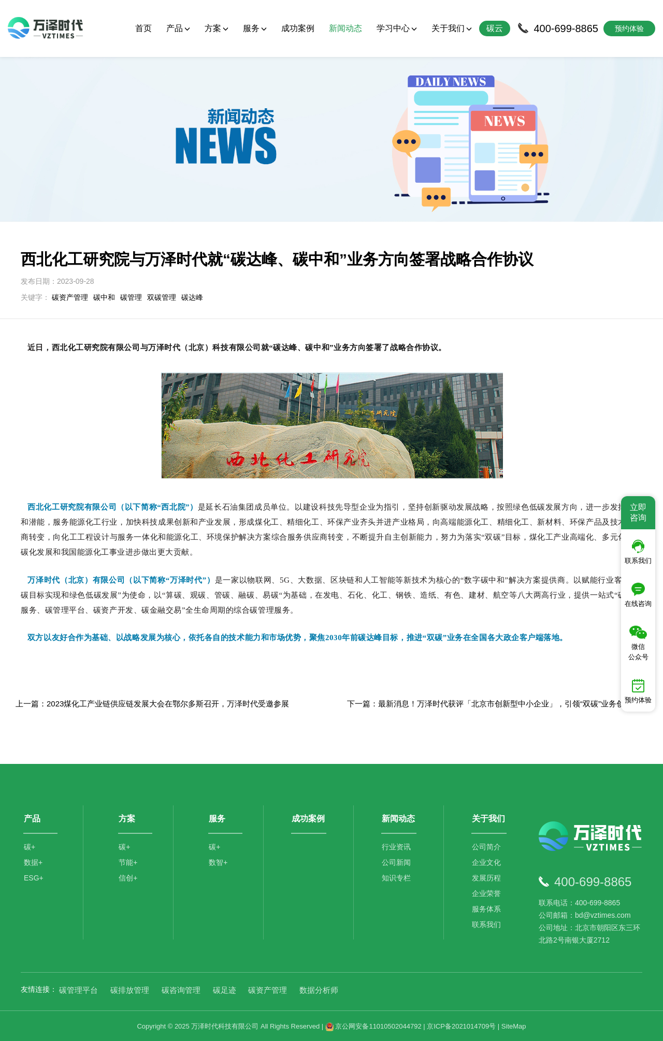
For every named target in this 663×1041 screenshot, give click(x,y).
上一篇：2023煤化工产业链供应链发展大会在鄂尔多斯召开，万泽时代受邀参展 (152, 703)
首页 (143, 28)
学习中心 (397, 28)
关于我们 (451, 28)
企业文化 (486, 861)
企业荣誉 (486, 892)
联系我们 (486, 923)
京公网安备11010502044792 (373, 1025)
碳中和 (104, 297)
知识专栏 (396, 877)
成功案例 (297, 28)
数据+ (33, 861)
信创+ (128, 877)
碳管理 (131, 297)
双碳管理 (161, 297)
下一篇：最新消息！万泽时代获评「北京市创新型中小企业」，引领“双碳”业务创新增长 (497, 703)
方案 (216, 28)
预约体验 (638, 691)
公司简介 (486, 846)
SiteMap (513, 1025)
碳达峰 (192, 297)
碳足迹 (224, 989)
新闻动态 (345, 28)
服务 (255, 28)
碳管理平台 (78, 989)
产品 (178, 28)
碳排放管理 (129, 989)
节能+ (128, 861)
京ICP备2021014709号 (461, 1025)
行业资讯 (396, 846)
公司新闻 (396, 861)
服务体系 (486, 908)
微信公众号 (638, 643)
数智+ (218, 861)
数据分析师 (318, 989)
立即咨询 (638, 512)
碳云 (494, 28)
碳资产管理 (70, 297)
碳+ (29, 846)
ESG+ (34, 877)
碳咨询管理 (181, 989)
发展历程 (486, 877)
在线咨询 (638, 595)
